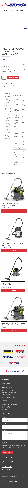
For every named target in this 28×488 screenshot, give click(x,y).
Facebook (5, 470)
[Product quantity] (3, 78)
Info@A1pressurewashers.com (15, 463)
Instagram (17, 470)
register (21, 10)
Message (5, 430)
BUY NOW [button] (14, 211)
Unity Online (14, 481)
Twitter (11, 470)
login (16, 10)
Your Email (5, 424)
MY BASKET (7, 13)
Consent (5, 442)
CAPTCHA (5, 450)
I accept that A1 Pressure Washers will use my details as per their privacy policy (13, 447)
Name (4, 417)
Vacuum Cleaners (13, 86)
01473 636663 (8, 10)
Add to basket (13, 77)
